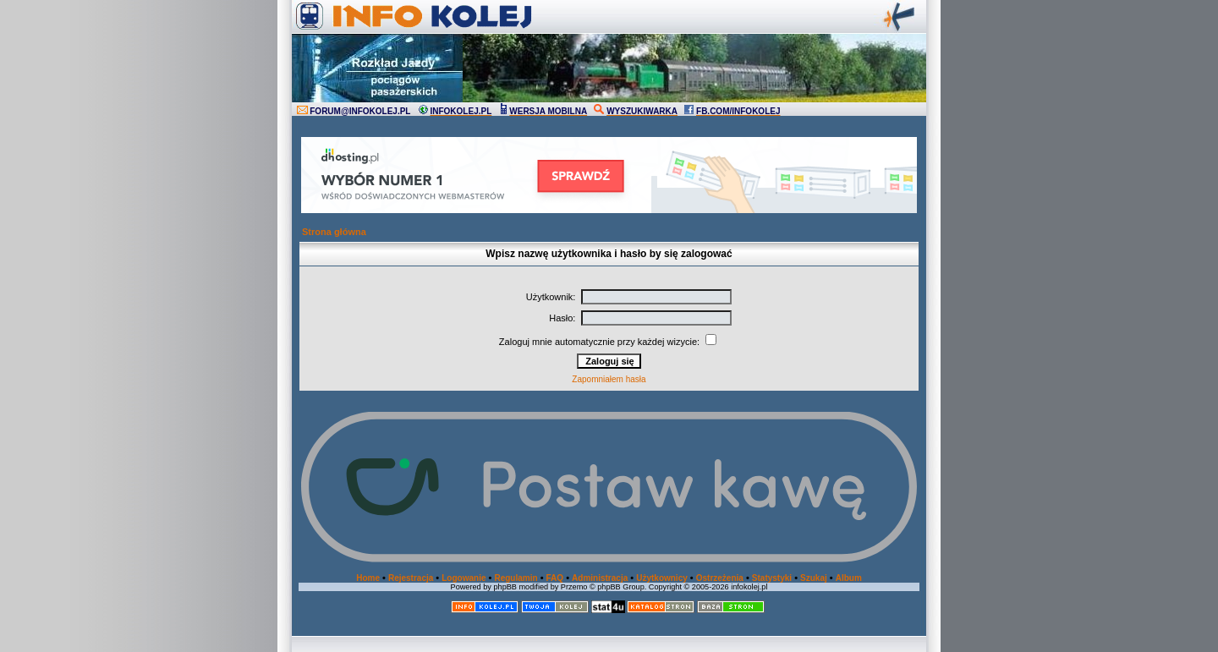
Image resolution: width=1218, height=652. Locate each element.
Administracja (600, 578)
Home (368, 578)
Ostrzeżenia (719, 578)
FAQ (555, 578)
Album (849, 578)
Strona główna (334, 232)
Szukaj (813, 578)
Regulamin (515, 578)
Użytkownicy (662, 578)
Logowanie (464, 578)
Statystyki (772, 578)
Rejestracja (410, 578)
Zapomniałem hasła (608, 379)
